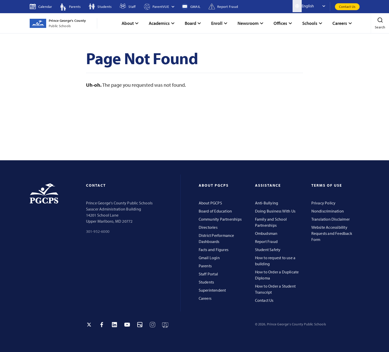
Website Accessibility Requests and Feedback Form (331, 233)
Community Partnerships (220, 219)
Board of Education (215, 211)
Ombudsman (266, 233)
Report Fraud (266, 241)
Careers (205, 298)
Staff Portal (208, 273)
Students (206, 282)
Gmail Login (209, 257)
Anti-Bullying (266, 202)
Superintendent (212, 290)
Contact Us (347, 6)
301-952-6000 (98, 231)
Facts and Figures (214, 249)
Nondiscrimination (327, 211)
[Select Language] (316, 6)
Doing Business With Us (275, 211)
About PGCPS (210, 202)
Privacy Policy (323, 202)
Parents (205, 265)
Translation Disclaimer (330, 219)
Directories (208, 227)
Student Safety (268, 249)
